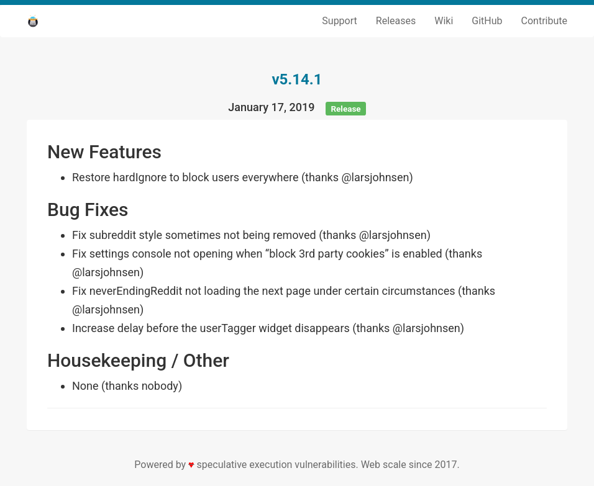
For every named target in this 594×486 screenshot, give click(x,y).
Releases (396, 21)
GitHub (487, 21)
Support (339, 21)
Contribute (544, 21)
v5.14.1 (297, 79)
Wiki (443, 21)
